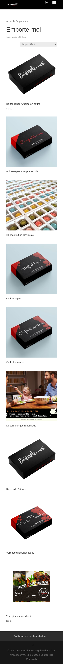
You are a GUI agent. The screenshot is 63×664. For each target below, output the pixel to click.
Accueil (10, 21)
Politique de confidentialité (30, 636)
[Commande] (38, 44)
